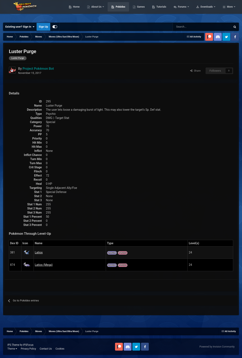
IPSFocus (28, 344)
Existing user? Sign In (19, 27)
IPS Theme (13, 344)
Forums (208, 10)
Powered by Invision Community (217, 346)
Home (102, 10)
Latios (39, 252)
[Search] (187, 27)
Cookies (60, 348)
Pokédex (147, 10)
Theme (12, 348)
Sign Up (43, 26)
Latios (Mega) (44, 264)
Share (195, 70)
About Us (122, 10)
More (229, 10)
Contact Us (46, 348)
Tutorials (187, 10)
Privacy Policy (28, 348)
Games (167, 10)
